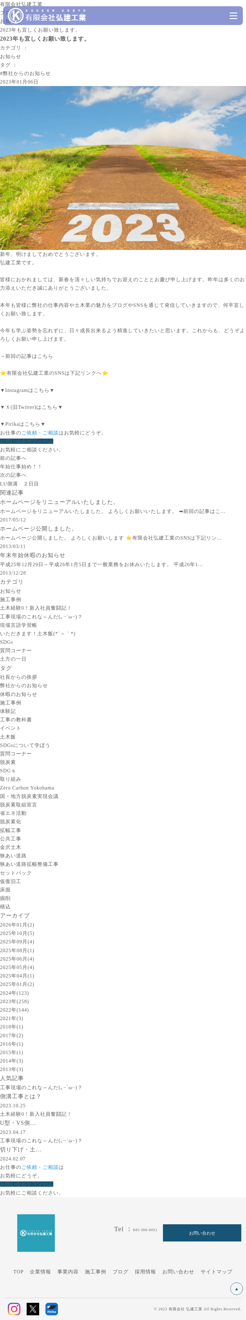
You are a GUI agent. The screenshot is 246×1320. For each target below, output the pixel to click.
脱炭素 (8, 762)
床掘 (5, 889)
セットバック (16, 873)
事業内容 (68, 1271)
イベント (10, 728)
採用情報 (145, 1271)
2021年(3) (12, 1018)
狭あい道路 (13, 855)
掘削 (5, 898)
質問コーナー (16, 650)
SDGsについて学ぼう (25, 745)
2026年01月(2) (17, 924)
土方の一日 (13, 659)
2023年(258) (14, 1001)
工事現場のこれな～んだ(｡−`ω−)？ (41, 616)
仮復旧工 (10, 881)
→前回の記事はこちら (26, 356)
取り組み (10, 779)
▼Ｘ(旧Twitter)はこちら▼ (31, 407)
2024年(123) (14, 993)
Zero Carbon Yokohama (27, 787)
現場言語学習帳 (18, 625)
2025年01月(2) (17, 984)
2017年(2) (12, 1035)
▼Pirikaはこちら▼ (23, 424)
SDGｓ (8, 770)
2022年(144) (14, 1010)
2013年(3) (12, 1069)
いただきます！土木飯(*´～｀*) (38, 633)
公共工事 (10, 838)
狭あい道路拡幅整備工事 (29, 864)
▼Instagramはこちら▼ (27, 390)
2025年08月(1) (17, 950)
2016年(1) (12, 1044)
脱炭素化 (10, 821)
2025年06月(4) (17, 959)
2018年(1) (12, 1026)
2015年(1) (12, 1052)
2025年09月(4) (17, 941)
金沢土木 (10, 847)
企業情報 (40, 1271)
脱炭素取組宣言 (18, 804)
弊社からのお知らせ (24, 685)
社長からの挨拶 (18, 677)
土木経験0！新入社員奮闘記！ (36, 608)
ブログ (120, 1271)
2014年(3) (12, 1061)
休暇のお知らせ (18, 694)
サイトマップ (217, 1271)
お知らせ (10, 56)
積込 (5, 906)
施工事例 (10, 599)
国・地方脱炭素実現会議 (29, 796)
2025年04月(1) (17, 975)
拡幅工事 (10, 830)
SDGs (6, 642)
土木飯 (8, 736)
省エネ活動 (13, 813)
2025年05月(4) (17, 967)
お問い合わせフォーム (26, 441)
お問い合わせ (178, 1271)
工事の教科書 (16, 719)
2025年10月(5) (17, 933)
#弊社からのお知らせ (25, 73)
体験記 (8, 711)
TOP (18, 1271)
